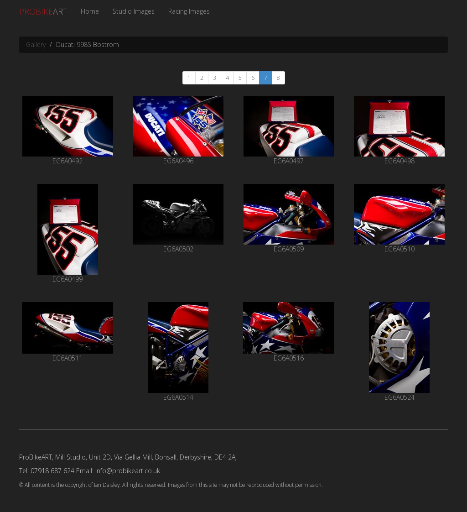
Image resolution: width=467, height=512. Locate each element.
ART (43, 11)
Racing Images (189, 11)
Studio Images (134, 11)
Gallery (36, 44)
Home (90, 11)
